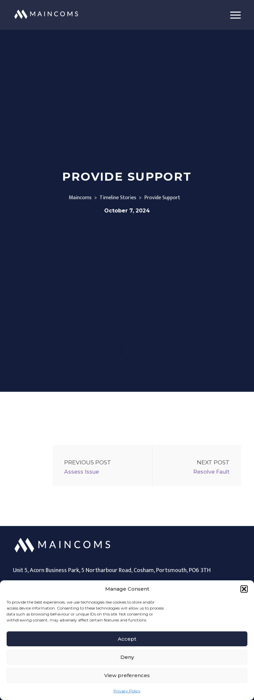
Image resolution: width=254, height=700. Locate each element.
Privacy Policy (127, 690)
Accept (127, 639)
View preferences (127, 675)
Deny (127, 657)
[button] (244, 589)
